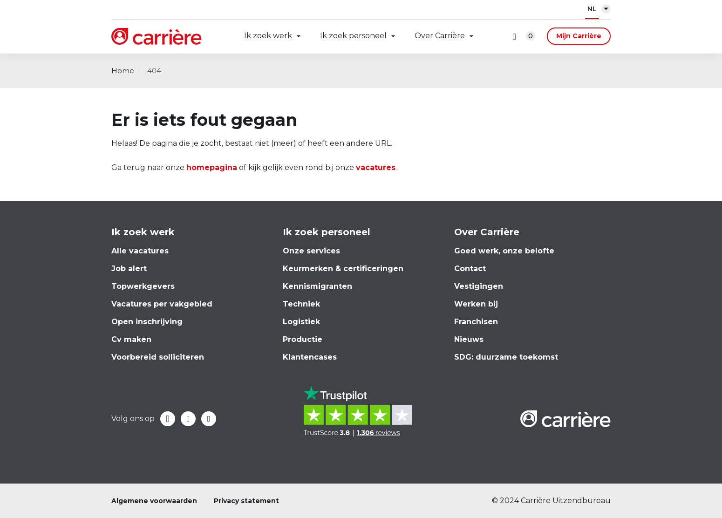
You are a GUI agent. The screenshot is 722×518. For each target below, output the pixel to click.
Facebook (167, 418)
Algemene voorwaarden (154, 501)
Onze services (311, 250)
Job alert (129, 268)
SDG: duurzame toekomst (506, 357)
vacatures (375, 167)
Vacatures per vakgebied (161, 304)
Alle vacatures (140, 250)
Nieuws (469, 339)
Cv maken (131, 339)
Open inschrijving (147, 321)
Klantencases (310, 357)
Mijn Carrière (578, 36)
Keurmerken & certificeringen (343, 268)
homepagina (211, 167)
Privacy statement (246, 501)
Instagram (208, 418)
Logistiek (301, 321)
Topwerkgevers (143, 286)
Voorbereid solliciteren (157, 357)
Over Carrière (440, 35)
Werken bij (476, 304)
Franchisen (476, 321)
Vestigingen (478, 286)
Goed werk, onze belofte (504, 250)
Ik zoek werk (268, 35)
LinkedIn (188, 418)
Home (122, 70)
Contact (470, 268)
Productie (302, 339)
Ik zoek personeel (353, 35)
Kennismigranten (317, 286)
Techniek (301, 304)
